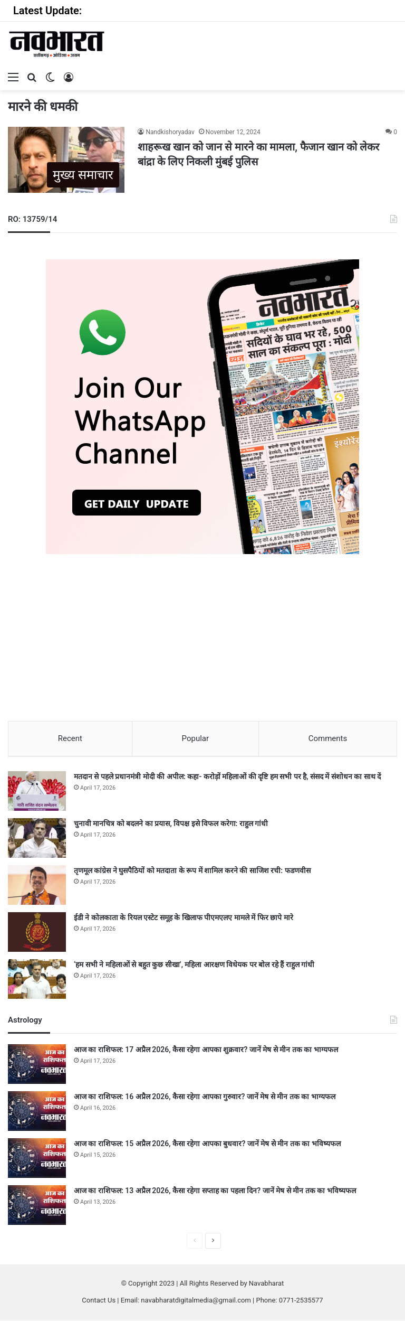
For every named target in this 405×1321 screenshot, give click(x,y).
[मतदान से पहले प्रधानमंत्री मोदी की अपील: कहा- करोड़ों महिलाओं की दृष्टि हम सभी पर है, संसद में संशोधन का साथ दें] (37, 792)
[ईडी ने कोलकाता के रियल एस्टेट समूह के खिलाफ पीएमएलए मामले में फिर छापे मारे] (37, 933)
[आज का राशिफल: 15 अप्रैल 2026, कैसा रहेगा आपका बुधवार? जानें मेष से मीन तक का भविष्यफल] (37, 1159)
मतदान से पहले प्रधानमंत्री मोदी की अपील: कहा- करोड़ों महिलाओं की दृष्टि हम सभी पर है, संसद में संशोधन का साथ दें (227, 778)
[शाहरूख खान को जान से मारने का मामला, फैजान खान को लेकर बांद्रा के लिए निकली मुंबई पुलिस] (66, 160)
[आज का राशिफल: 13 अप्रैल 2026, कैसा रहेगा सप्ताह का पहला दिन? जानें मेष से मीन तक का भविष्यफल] (37, 1206)
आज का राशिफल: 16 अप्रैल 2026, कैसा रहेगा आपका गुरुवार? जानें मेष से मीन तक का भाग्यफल (204, 1098)
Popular (195, 738)
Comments (328, 738)
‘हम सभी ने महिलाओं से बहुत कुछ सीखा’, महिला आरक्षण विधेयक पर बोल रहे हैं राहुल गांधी (194, 966)
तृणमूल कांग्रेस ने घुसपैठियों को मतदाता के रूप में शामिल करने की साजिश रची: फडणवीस (192, 872)
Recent (70, 738)
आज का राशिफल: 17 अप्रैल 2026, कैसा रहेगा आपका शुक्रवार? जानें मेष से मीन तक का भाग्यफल (206, 1051)
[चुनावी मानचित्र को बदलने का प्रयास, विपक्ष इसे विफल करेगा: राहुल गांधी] (37, 839)
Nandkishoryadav (170, 132)
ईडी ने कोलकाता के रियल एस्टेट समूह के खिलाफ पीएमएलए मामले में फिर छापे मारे (183, 919)
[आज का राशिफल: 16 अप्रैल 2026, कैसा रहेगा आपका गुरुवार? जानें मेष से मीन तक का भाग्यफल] (37, 1112)
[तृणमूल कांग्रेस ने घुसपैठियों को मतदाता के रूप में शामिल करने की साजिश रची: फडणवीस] (37, 886)
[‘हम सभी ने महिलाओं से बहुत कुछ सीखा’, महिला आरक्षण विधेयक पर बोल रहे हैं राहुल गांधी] (37, 980)
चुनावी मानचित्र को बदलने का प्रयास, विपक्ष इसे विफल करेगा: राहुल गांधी (171, 825)
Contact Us (98, 1302)
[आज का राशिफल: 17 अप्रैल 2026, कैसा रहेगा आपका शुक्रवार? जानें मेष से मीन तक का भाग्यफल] (37, 1065)
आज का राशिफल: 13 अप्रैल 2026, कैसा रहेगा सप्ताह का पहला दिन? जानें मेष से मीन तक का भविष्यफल (215, 1192)
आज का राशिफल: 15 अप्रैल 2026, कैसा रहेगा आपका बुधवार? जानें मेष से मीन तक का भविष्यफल (207, 1145)
